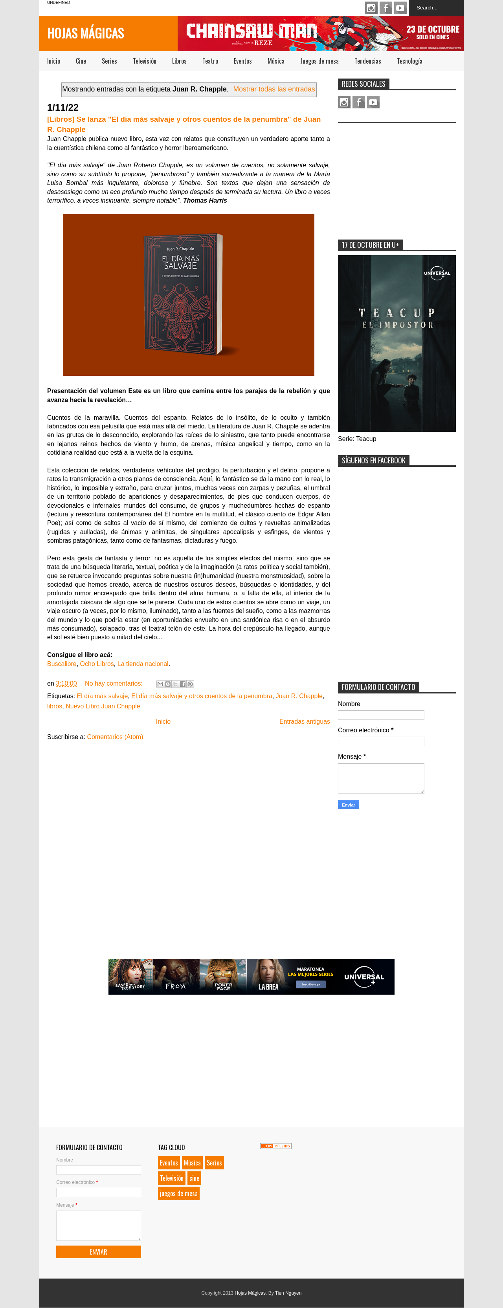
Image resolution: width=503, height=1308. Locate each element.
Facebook (386, 8)
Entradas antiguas (304, 721)
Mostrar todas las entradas (274, 89)
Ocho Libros (97, 663)
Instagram (371, 8)
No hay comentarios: (114, 683)
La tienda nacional (143, 663)
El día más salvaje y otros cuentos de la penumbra (201, 696)
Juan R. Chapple (299, 696)
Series (109, 61)
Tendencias (367, 61)
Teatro (210, 61)
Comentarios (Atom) (115, 737)
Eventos (243, 61)
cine (194, 1178)
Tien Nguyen (288, 1293)
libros (54, 706)
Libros (179, 61)
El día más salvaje (102, 696)
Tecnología (409, 61)
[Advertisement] (397, 176)
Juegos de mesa (319, 61)
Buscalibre (62, 663)
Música (276, 61)
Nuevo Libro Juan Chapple (103, 706)
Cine (81, 61)
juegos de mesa (179, 1193)
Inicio (53, 61)
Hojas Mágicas (85, 33)
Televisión (144, 61)
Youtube (400, 8)
